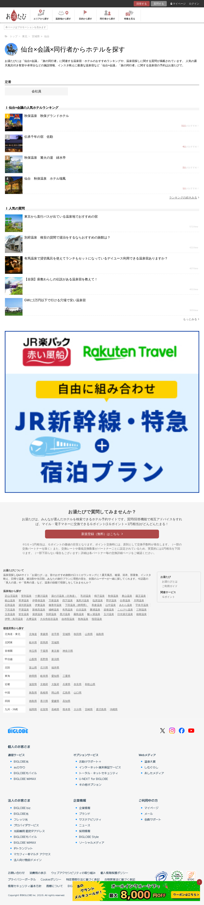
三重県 (66, 675)
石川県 (44, 667)
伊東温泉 (40, 605)
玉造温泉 (10, 614)
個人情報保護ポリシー (114, 873)
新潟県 (55, 659)
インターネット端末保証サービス (100, 767)
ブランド (84, 814)
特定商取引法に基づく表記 (83, 879)
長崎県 (55, 709)
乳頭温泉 (85, 595)
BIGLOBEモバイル (25, 773)
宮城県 (66, 634)
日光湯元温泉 (125, 614)
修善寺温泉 (55, 605)
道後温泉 (109, 609)
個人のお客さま (19, 746)
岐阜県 (44, 675)
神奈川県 (68, 650)
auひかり (19, 767)
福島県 (100, 634)
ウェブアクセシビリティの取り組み (73, 873)
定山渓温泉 (11, 595)
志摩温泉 (31, 618)
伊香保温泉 (38, 600)
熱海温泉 (83, 618)
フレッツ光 (21, 819)
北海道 (33, 634)
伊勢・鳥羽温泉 (14, 618)
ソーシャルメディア (91, 842)
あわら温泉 (125, 605)
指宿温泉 (97, 618)
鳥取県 (33, 692)
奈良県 (77, 684)
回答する (141, 3)
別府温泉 (51, 614)
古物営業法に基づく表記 (119, 879)
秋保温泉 (113, 595)
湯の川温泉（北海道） (64, 595)
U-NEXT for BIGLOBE (93, 779)
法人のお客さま (19, 800)
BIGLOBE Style (89, 837)
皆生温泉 (24, 614)
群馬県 (44, 642)
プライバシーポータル (22, 879)
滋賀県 (33, 684)
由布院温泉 (68, 618)
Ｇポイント (168, 596)
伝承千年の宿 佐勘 (38, 136)
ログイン (194, 3)
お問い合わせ (16, 873)
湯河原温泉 (25, 605)
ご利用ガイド (170, 586)
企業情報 (79, 800)
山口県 (77, 692)
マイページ (178, 3)
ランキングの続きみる (184, 197)
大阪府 (55, 684)
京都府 (44, 684)
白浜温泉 (81, 609)
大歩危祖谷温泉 (49, 618)
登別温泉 (26, 595)
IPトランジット (23, 848)
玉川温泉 (109, 614)
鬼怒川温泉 (82, 600)
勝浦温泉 (95, 609)
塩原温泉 (97, 600)
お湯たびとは (170, 581)
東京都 (55, 650)
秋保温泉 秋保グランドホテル (46, 115)
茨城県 (55, 642)
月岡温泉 (139, 600)
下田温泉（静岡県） (76, 605)
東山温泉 (127, 595)
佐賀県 (44, 709)
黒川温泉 (65, 614)
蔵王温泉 (140, 595)
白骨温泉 (125, 600)
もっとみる (191, 319)
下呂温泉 (10, 609)
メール (148, 814)
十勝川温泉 (41, 595)
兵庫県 (66, 684)
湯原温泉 (37, 614)
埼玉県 (33, 650)
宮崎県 (89, 709)
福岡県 (33, 709)
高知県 (66, 701)
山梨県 (33, 659)
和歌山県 (90, 684)
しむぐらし (151, 767)
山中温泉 (110, 605)
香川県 (44, 701)
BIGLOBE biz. (22, 808)
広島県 (66, 692)
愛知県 (55, 675)
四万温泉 (67, 600)
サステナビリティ (90, 819)
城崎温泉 (54, 609)
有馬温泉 (67, 609)
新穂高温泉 (38, 609)
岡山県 (55, 692)
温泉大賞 (150, 761)
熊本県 (66, 709)
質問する (159, 3)
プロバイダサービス (26, 825)
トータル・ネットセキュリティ (98, 773)
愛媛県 (55, 701)
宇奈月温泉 (141, 605)
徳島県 (33, 701)
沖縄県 (114, 709)
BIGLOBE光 (21, 761)
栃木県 (33, 642)
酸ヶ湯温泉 (93, 614)
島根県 (44, 692)
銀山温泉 (10, 600)
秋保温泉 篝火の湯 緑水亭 (45, 157)
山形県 (89, 634)
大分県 (77, 709)
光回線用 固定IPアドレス (29, 831)
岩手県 (55, 634)
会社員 (36, 91)
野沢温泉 (111, 600)
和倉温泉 (97, 605)
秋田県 (77, 634)
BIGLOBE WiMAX (25, 779)
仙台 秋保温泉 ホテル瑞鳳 (45, 178)
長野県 (44, 659)
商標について (54, 886)
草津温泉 (24, 600)
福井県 (55, 667)
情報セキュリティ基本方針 (24, 886)
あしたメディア (154, 773)
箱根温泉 (141, 614)
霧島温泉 (79, 614)
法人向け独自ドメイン (28, 860)
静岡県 (33, 675)
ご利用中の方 (148, 800)
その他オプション (90, 785)
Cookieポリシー (51, 879)
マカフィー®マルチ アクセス (32, 854)
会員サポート (152, 819)
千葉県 (44, 650)
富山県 (33, 667)
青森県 (44, 634)
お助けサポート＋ (90, 761)
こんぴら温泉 (125, 609)
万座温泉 (54, 600)
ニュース (84, 825)
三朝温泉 (141, 609)
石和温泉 (10, 605)
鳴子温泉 (99, 595)
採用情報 (84, 831)
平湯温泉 (24, 609)
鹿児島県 (101, 709)
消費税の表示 (37, 873)
